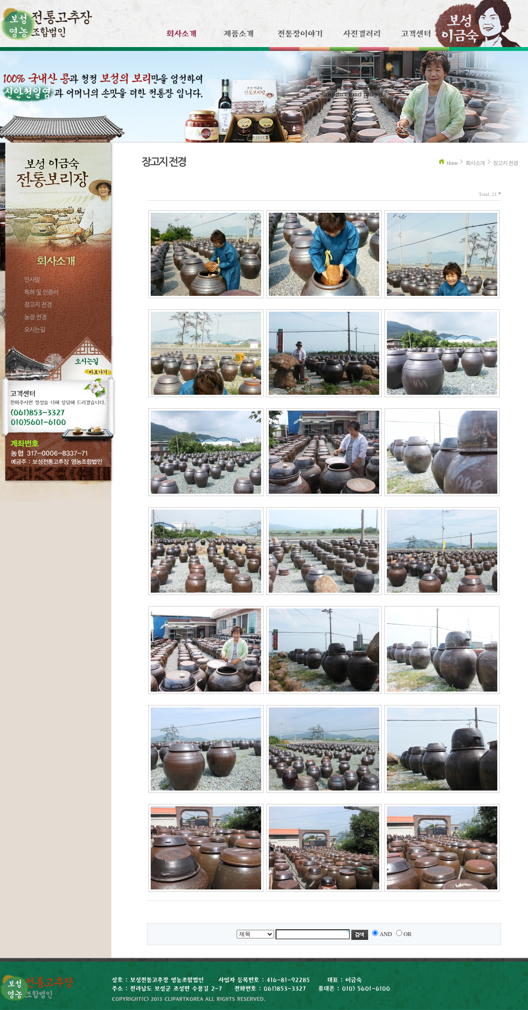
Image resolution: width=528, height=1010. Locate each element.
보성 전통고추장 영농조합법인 (46, 20)
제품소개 (239, 37)
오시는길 (34, 330)
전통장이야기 (300, 37)
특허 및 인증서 (41, 292)
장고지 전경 (38, 305)
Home (451, 163)
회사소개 (177, 37)
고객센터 (415, 37)
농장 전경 (35, 317)
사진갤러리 (361, 37)
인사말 (32, 280)
